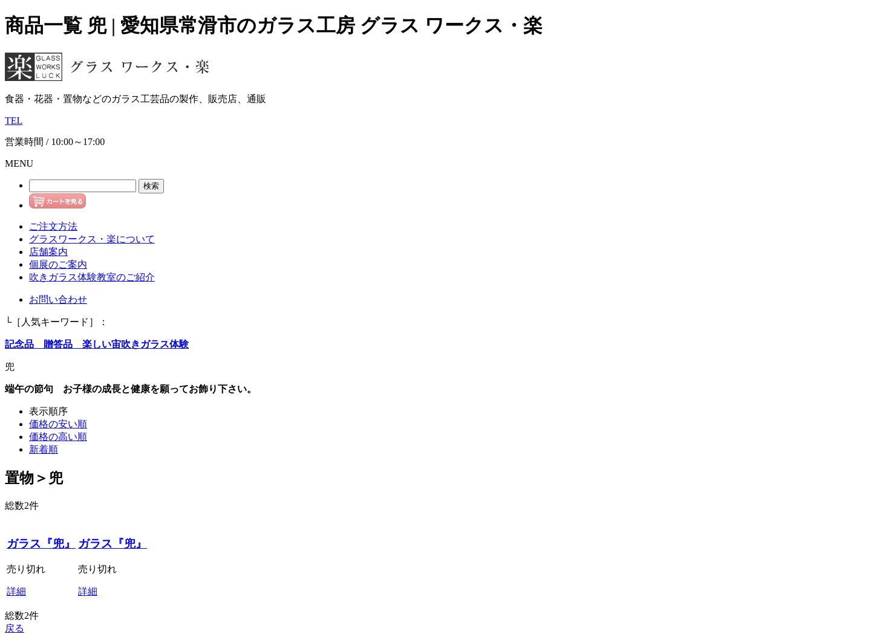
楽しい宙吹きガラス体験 (131, 344)
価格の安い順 (58, 424)
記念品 (19, 344)
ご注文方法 (53, 226)
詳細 (16, 591)
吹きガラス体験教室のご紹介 (92, 277)
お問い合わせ (58, 299)
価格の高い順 (58, 437)
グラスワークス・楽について (92, 239)
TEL (13, 120)
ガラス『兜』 (41, 543)
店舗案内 (48, 252)
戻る (14, 628)
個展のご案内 (58, 264)
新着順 (43, 449)
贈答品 (53, 344)
